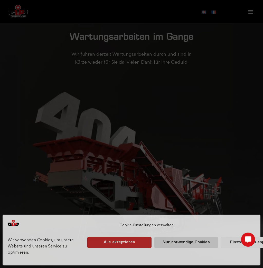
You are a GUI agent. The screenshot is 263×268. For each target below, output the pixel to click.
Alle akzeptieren (119, 242)
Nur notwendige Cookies (186, 242)
